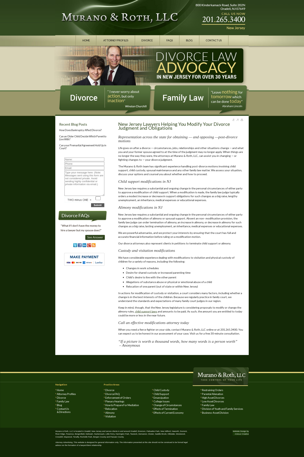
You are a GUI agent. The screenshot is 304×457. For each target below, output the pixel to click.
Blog (59, 405)
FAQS (169, 40)
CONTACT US (214, 40)
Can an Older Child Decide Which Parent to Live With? (82, 138)
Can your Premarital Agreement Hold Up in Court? (82, 147)
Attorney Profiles (66, 394)
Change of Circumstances (168, 405)
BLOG (189, 40)
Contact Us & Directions (64, 410)
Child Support (161, 394)
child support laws (146, 311)
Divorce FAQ (112, 394)
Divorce (61, 397)
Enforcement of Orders (118, 397)
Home (60, 390)
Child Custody (161, 390)
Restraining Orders (212, 390)
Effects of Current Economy (169, 412)
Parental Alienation (212, 394)
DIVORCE (147, 40)
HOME (86, 40)
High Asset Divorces (213, 397)
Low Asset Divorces (213, 401)
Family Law (63, 401)
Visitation (110, 416)
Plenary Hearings (114, 401)
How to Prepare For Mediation (122, 405)
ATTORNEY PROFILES (115, 40)
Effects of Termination (166, 408)
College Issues (162, 401)
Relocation (111, 408)
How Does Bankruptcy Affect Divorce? (80, 130)
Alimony (110, 412)
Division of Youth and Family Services (222, 408)
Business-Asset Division (215, 412)
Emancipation (161, 397)
